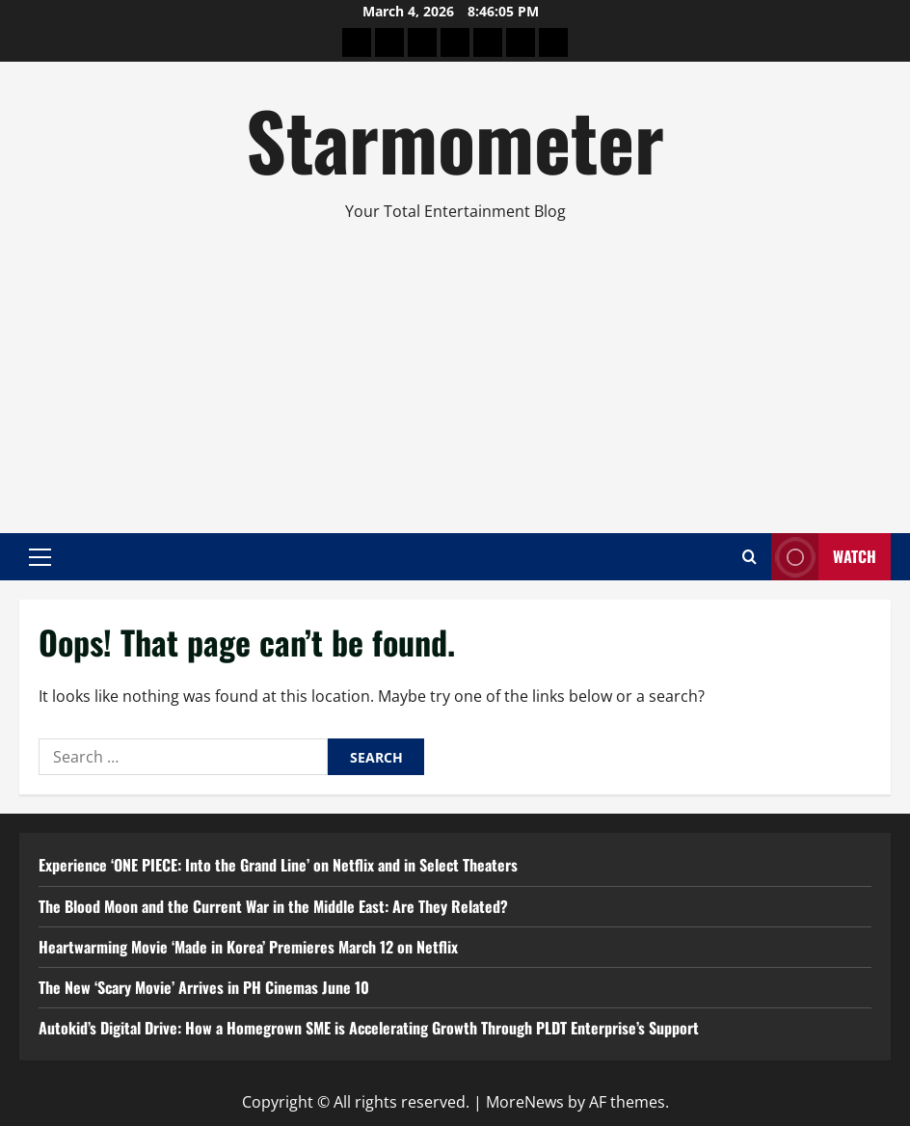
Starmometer (455, 139)
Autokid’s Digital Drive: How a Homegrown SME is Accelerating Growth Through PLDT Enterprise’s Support (369, 1027)
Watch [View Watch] (823, 556)
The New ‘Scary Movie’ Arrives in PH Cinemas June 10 (204, 987)
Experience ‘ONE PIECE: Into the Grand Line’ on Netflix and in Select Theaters (278, 864)
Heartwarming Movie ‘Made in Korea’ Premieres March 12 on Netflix (248, 946)
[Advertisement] (455, 369)
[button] (40, 556)
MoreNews (525, 1102)
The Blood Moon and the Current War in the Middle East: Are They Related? (273, 906)
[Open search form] (749, 557)
